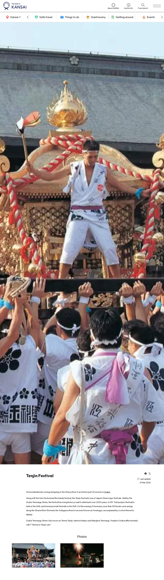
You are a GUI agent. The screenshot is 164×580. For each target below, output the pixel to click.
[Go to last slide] (28, 17)
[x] (150, 474)
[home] (53, 6)
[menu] (157, 6)
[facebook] (146, 474)
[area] (13, 17)
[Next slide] (162, 17)
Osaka (107, 492)
